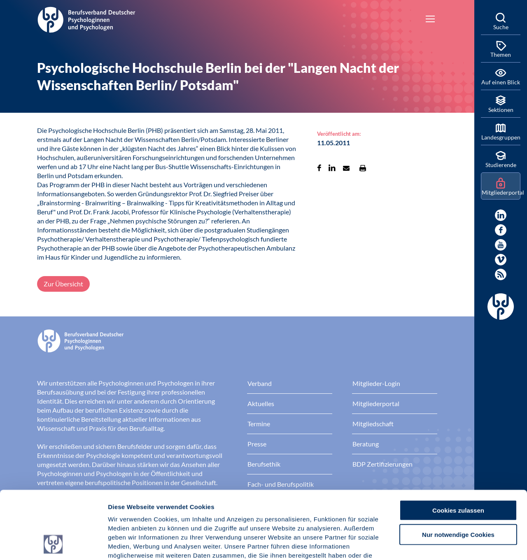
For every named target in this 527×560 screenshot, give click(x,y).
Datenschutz (169, 510)
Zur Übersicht (63, 284)
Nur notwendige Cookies (458, 470)
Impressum (125, 510)
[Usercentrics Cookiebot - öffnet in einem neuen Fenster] (53, 544)
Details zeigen (438, 543)
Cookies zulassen (458, 446)
